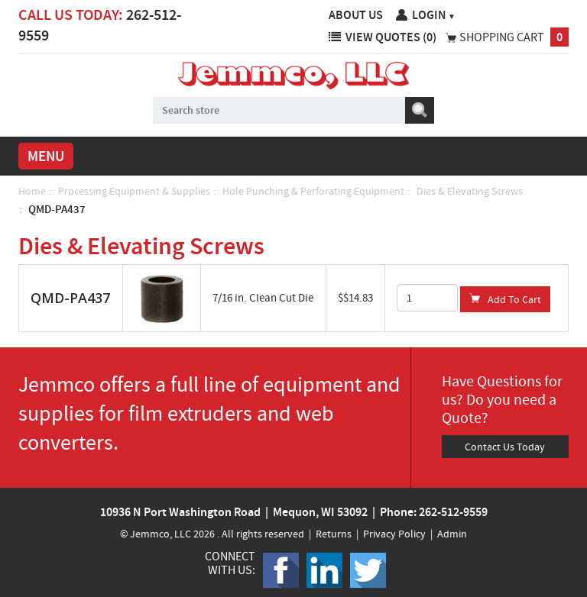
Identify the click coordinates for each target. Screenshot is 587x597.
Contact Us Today (505, 446)
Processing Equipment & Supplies (134, 191)
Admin (452, 534)
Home (32, 191)
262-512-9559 (453, 512)
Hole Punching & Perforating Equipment (313, 191)
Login (434, 15)
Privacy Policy (394, 534)
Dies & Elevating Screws (470, 191)
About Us (356, 15)
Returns (334, 534)
